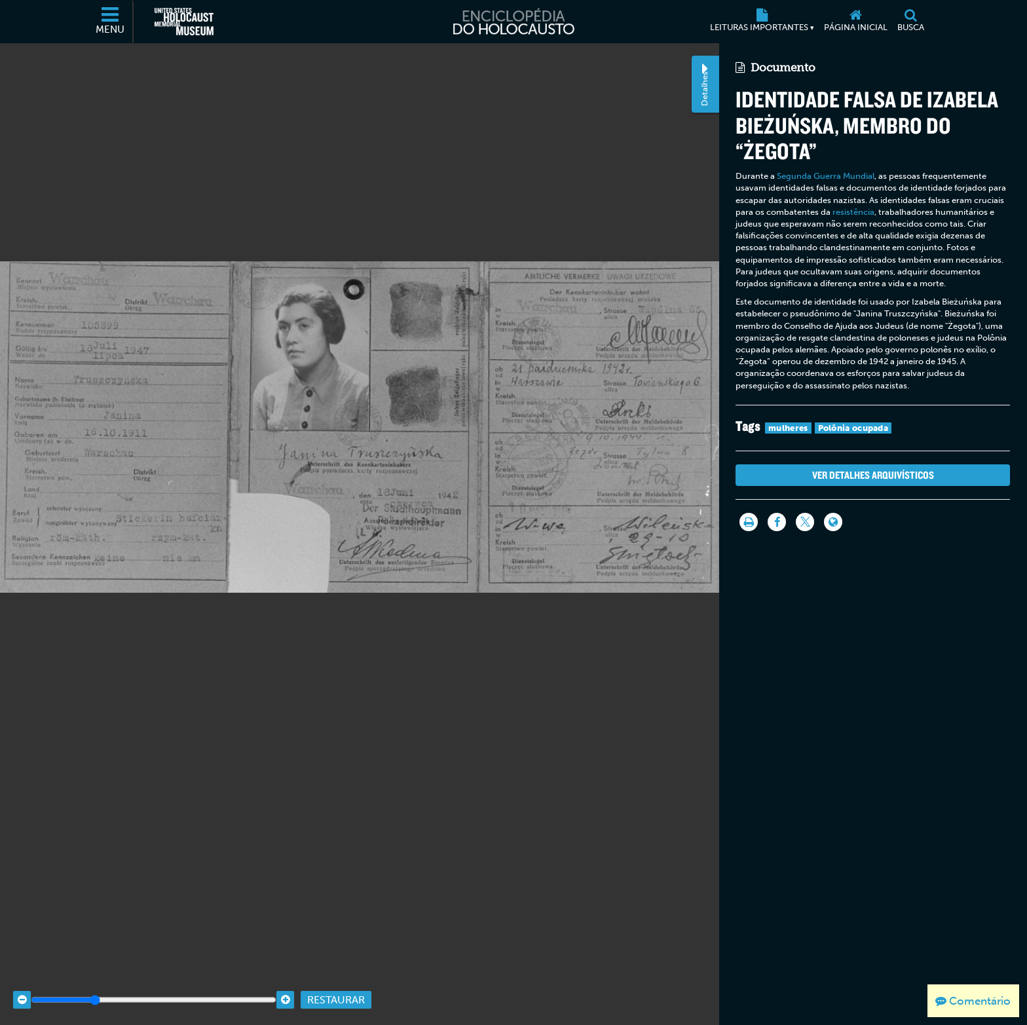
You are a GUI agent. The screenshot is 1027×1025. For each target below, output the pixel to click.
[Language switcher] (833, 522)
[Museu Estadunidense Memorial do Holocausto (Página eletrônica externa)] (184, 21)
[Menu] (111, 21)
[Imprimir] (748, 522)
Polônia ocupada (853, 428)
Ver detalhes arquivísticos (873, 474)
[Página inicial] (855, 21)
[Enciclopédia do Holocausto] (513, 21)
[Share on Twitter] (805, 522)
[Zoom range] (153, 990)
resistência (853, 212)
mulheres (788, 428)
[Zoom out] (22, 990)
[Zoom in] (285, 990)
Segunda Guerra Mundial (825, 176)
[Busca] (910, 21)
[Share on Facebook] (777, 522)
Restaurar (336, 990)
